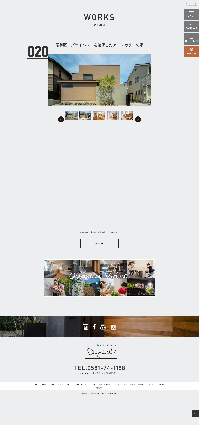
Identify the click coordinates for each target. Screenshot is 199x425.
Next (158, 135)
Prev (41, 135)
